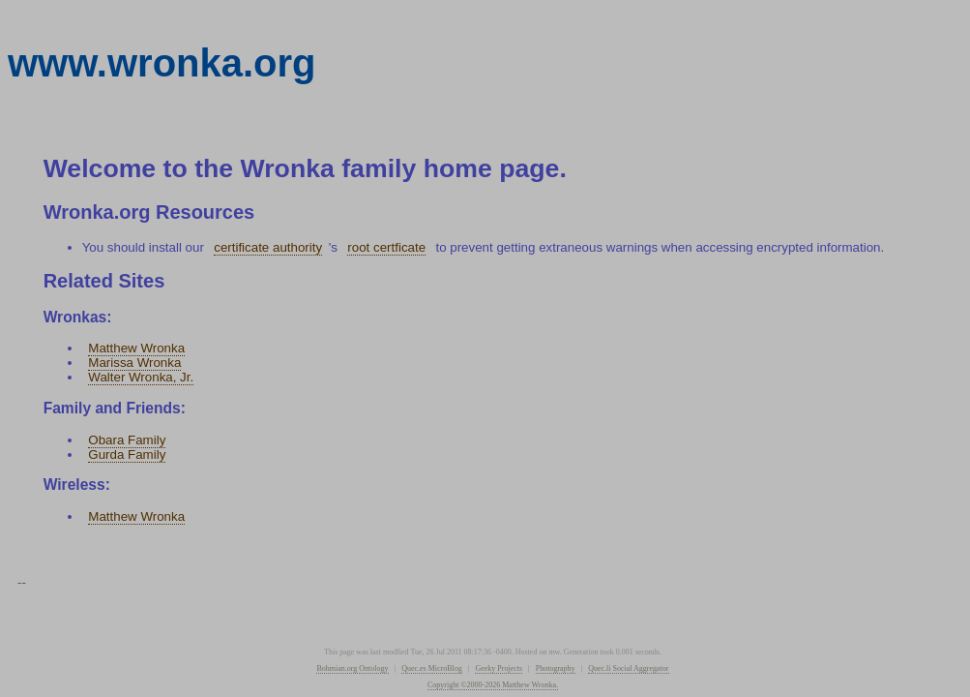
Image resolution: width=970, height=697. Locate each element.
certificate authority (268, 247)
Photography (555, 668)
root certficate (386, 247)
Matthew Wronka (136, 348)
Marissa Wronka (134, 362)
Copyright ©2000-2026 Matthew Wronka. (492, 685)
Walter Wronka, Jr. (140, 377)
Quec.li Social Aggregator (628, 668)
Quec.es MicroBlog (431, 668)
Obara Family (126, 440)
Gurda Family (126, 454)
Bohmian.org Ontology (352, 668)
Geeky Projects (498, 668)
